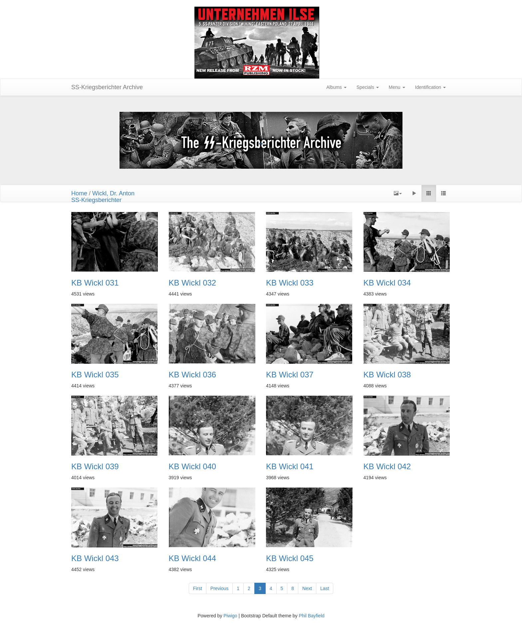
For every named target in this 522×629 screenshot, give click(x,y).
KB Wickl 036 (192, 374)
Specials (368, 87)
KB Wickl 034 (387, 283)
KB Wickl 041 (290, 466)
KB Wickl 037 (290, 374)
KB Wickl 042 (387, 466)
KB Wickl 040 (192, 466)
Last (324, 588)
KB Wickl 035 (95, 374)
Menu (397, 87)
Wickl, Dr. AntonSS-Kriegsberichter (102, 196)
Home (79, 193)
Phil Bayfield (311, 615)
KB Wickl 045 (290, 558)
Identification (430, 87)
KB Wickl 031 (95, 283)
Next (307, 588)
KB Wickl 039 (95, 466)
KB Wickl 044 (192, 558)
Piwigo (230, 615)
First (197, 588)
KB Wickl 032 (192, 283)
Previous (219, 588)
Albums (336, 87)
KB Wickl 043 (95, 558)
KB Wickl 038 (387, 374)
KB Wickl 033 (290, 283)
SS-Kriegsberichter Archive (107, 87)
